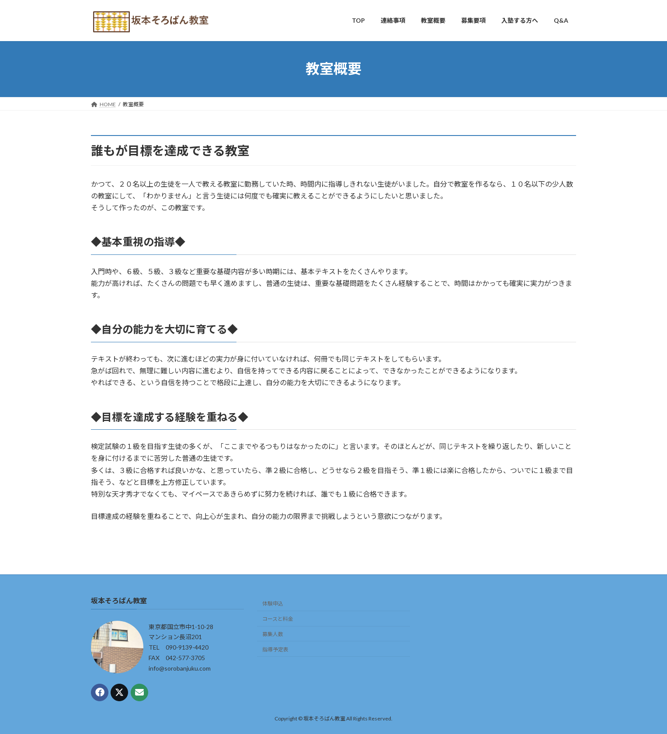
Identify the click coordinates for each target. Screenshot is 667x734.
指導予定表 (275, 649)
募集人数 (272, 634)
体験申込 (272, 604)
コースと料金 (277, 619)
